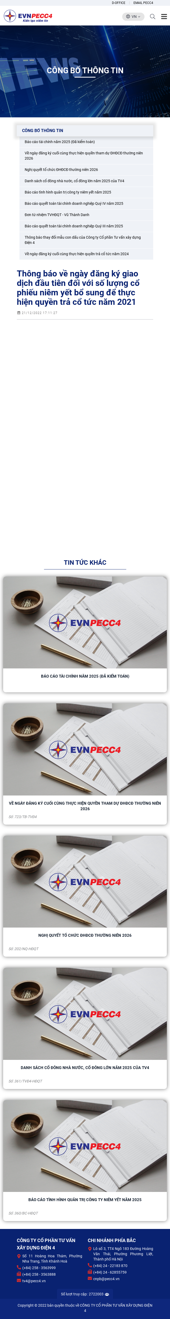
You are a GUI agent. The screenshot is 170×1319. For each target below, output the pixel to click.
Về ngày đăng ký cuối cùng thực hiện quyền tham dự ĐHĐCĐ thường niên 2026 (85, 806)
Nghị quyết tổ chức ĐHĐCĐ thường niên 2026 (85, 935)
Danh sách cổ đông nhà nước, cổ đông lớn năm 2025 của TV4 (85, 1067)
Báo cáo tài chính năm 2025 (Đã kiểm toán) (85, 676)
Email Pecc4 (143, 2)
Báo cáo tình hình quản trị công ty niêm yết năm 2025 (85, 1199)
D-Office (118, 2)
